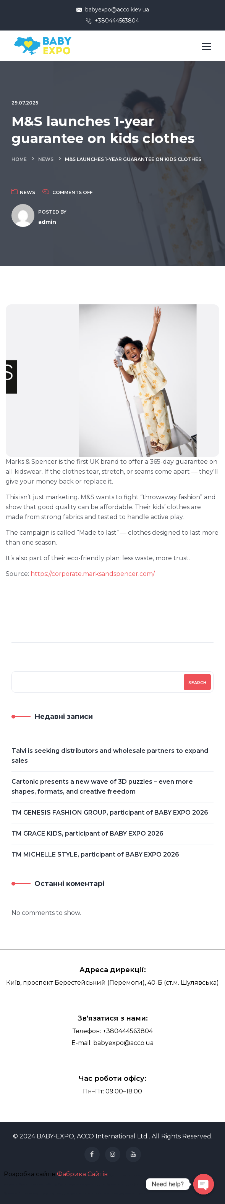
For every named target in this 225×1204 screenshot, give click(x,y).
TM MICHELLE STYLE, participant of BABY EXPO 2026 (95, 854)
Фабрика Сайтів (82, 1174)
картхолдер (38, 1193)
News (45, 159)
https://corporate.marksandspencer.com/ (93, 573)
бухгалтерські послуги (127, 1175)
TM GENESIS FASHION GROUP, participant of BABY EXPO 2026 (109, 812)
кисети (88, 1193)
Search (197, 682)
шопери (111, 1193)
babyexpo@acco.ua (123, 1042)
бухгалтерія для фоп (123, 1184)
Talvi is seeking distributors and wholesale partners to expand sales (109, 755)
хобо (98, 1193)
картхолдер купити (65, 1193)
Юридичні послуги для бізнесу (167, 1184)
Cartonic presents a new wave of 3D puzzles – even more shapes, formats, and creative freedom (102, 786)
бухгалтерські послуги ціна (169, 1175)
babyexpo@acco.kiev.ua (112, 9)
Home (19, 159)
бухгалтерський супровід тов (81, 1184)
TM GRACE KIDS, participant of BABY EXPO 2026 (87, 833)
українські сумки (133, 1193)
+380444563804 (112, 20)
